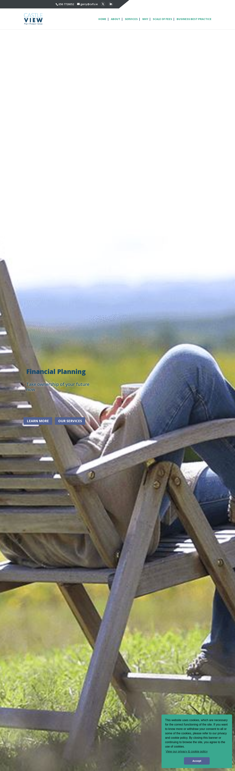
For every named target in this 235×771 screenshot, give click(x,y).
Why (145, 19)
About (115, 19)
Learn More (38, 421)
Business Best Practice (194, 19)
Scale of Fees (162, 19)
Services (131, 19)
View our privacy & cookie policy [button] (186, 751)
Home (102, 19)
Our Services (70, 421)
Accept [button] (196, 760)
